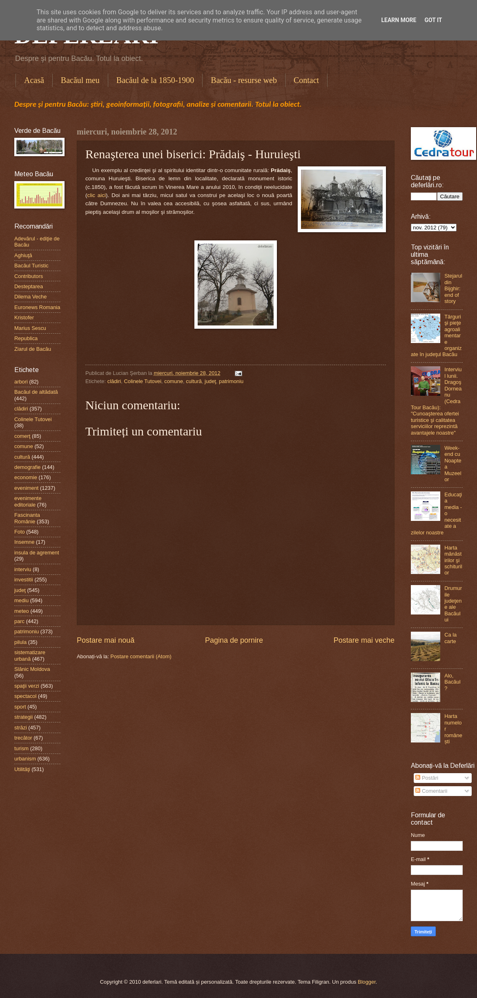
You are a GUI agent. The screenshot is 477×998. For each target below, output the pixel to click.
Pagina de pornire (234, 640)
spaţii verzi (26, 686)
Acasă (34, 80)
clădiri (114, 381)
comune (173, 381)
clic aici (96, 195)
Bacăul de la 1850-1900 (155, 80)
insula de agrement (36, 552)
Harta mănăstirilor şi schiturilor (453, 560)
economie (25, 477)
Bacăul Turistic (31, 265)
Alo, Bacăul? (452, 682)
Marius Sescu (30, 328)
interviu (22, 569)
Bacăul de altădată (36, 392)
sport (20, 707)
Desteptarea (28, 286)
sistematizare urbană (29, 655)
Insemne (24, 542)
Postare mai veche (364, 640)
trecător (23, 738)
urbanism (25, 759)
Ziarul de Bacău (32, 349)
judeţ (210, 381)
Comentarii (431, 791)
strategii (23, 717)
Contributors (28, 276)
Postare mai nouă (105, 640)
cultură (194, 381)
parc (19, 621)
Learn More (398, 20)
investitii (23, 579)
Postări (426, 778)
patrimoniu (231, 381)
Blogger (367, 982)
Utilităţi (22, 769)
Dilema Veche (30, 297)
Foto (19, 532)
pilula (20, 642)
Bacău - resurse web (244, 80)
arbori (21, 382)
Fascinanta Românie (27, 518)
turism (21, 748)
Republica (26, 338)
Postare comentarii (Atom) (141, 656)
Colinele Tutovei (142, 381)
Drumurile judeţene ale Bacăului (453, 604)
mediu (21, 600)
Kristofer (24, 317)
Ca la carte (450, 638)
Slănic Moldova (32, 669)
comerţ (22, 436)
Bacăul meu (80, 80)
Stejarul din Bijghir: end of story (453, 288)
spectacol (25, 696)
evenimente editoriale (28, 501)
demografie (27, 467)
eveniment (26, 488)
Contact (306, 80)
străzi (20, 727)
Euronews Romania (37, 307)
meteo (21, 611)
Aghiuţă (23, 255)
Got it (433, 20)
